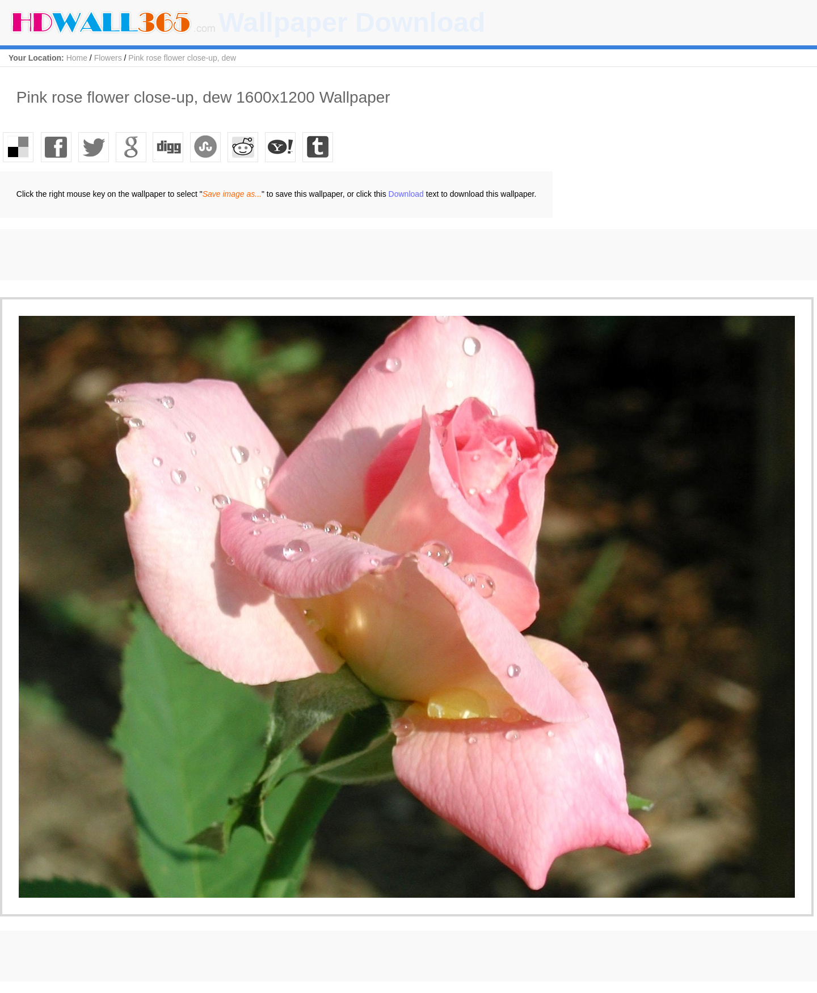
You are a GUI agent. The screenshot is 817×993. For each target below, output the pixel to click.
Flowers (108, 57)
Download (406, 193)
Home (76, 57)
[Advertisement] (206, 254)
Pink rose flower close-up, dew (182, 57)
